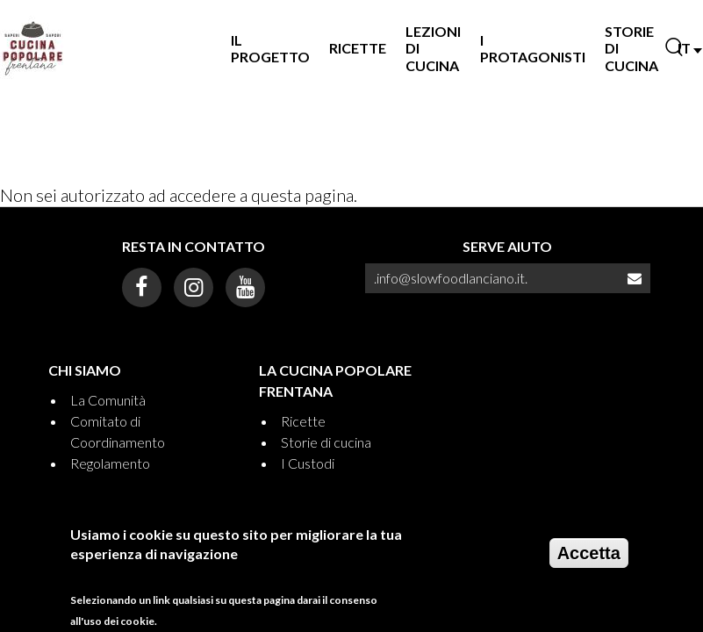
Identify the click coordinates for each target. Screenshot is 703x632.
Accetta (589, 559)
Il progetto (270, 48)
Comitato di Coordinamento (117, 431)
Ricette (357, 48)
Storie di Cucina (631, 48)
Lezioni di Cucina (433, 48)
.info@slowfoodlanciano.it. (450, 277)
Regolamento (110, 463)
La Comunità (108, 399)
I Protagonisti (532, 48)
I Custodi (307, 463)
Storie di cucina (326, 442)
